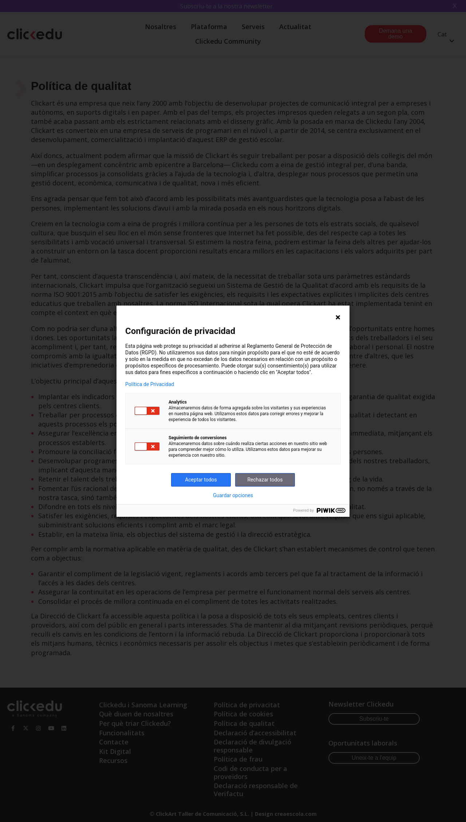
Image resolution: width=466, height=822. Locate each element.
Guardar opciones (233, 495)
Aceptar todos (201, 480)
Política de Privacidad (149, 384)
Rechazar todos (265, 480)
